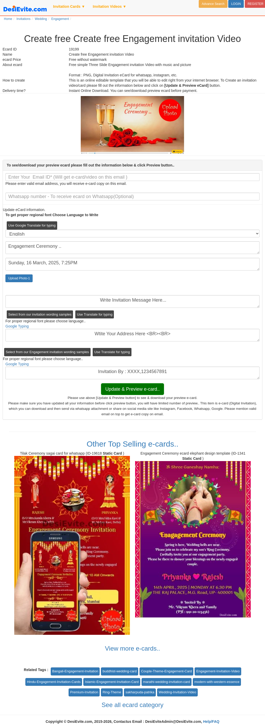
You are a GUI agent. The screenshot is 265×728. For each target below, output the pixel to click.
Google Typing (17, 326)
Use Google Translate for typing (32, 225)
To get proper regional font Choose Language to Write (51, 215)
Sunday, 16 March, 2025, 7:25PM (132, 264)
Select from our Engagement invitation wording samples (47, 352)
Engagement (60, 19)
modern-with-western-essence (216, 682)
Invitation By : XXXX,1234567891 (132, 373)
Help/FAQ (211, 721)
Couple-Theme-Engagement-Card (166, 671)
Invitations (24, 19)
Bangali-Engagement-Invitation (75, 671)
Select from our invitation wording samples (39, 314)
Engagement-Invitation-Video (217, 671)
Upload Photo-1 (19, 278)
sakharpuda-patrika (140, 692)
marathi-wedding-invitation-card (166, 682)
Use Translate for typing (94, 314)
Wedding (41, 19)
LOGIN (236, 4)
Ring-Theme (111, 692)
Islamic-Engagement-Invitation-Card (111, 682)
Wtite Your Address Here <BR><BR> (132, 335)
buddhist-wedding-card (119, 671)
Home (8, 19)
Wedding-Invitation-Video (177, 692)
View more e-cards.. (132, 648)
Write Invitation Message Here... (132, 301)
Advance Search (213, 4)
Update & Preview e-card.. (132, 389)
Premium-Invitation (84, 692)
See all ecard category (133, 704)
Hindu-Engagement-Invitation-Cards (53, 682)
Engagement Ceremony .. (132, 247)
